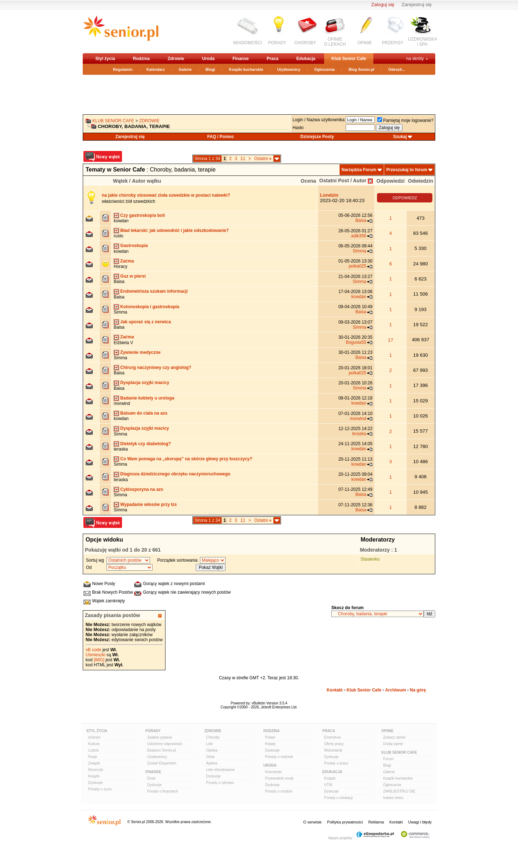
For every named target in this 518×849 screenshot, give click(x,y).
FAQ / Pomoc (220, 136)
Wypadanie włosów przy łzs (148, 504)
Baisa (360, 220)
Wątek (120, 181)
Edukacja (305, 58)
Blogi (210, 69)
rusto (118, 235)
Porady (153, 731)
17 (390, 340)
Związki (94, 763)
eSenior (94, 737)
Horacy (120, 266)
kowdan (121, 220)
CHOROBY (305, 42)
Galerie (185, 69)
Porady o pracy (336, 763)
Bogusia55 (356, 342)
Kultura (94, 744)
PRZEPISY (392, 42)
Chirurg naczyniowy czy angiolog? (155, 367)
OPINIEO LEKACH (335, 42)
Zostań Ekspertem (161, 763)
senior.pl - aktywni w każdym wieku (120, 31)
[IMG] (99, 659)
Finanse (240, 58)
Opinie (387, 731)
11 (242, 158)
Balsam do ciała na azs (143, 413)
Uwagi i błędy (420, 822)
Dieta (210, 757)
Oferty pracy (334, 744)
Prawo (270, 737)
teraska (359, 433)
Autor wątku (146, 181)
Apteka (211, 763)
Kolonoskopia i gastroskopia (149, 306)
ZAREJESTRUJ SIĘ (399, 791)
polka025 (357, 266)
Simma (359, 251)
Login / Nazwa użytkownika (318, 119)
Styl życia (105, 58)
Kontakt (335, 690)
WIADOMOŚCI (247, 42)
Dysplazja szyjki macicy (144, 428)
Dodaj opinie (393, 744)
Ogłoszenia (324, 69)
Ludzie (93, 750)
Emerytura (332, 737)
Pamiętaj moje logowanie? (405, 120)
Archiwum (395, 690)
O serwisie (312, 822)
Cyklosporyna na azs (141, 489)
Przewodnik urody (279, 778)
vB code (93, 649)
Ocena (308, 181)
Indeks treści (393, 798)
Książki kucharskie (246, 69)
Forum (388, 759)
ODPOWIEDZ (404, 198)
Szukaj (400, 136)
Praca (272, 58)
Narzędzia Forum (359, 169)
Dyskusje (95, 783)
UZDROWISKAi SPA (422, 42)
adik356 (358, 235)
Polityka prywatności (345, 822)
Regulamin (122, 69)
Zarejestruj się (416, 4)
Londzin (329, 195)
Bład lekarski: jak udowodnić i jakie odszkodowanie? (174, 230)
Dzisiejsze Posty (317, 136)
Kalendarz (155, 69)
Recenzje (95, 770)
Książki (94, 776)
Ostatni (263, 158)
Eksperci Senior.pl (161, 750)
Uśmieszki (95, 654)
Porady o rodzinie (279, 757)
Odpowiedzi (390, 181)
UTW (328, 785)
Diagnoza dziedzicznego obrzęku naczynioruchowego (175, 473)
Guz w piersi (133, 276)
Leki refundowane (220, 770)
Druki (151, 778)
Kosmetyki (273, 772)
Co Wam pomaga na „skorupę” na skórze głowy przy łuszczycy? (186, 458)
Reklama (376, 822)
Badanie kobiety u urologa (147, 398)
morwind (122, 403)
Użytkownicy (288, 69)
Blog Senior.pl (361, 69)
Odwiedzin (420, 181)
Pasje (92, 757)
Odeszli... (396, 69)
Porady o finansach (162, 791)
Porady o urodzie (278, 791)
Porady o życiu (100, 789)
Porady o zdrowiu (220, 783)
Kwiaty (270, 744)
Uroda (208, 58)
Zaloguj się (382, 4)
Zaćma (127, 261)
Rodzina (141, 58)
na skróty (415, 58)
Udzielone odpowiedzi (164, 744)
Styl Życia (96, 731)
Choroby (213, 737)
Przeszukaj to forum (406, 169)
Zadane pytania (159, 737)
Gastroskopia (134, 245)
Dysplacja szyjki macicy (144, 382)
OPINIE (364, 42)
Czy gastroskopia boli (142, 215)
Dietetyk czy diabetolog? (145, 443)
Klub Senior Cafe (348, 58)
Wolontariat (333, 750)
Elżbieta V (123, 342)
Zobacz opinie (394, 737)
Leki (209, 744)
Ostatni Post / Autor (343, 180)
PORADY (277, 42)
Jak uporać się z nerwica (145, 321)
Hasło (298, 127)
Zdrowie (176, 58)
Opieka (212, 750)
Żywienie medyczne (140, 352)
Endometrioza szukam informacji (153, 291)
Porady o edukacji (338, 798)
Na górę (418, 690)
